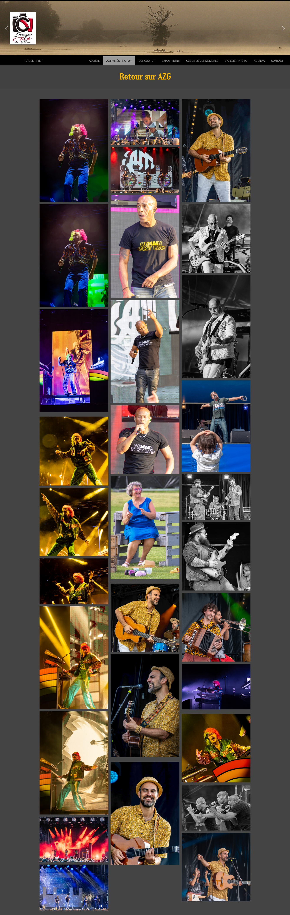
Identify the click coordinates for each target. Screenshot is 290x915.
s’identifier (33, 60)
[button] (6, 28)
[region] (145, 28)
